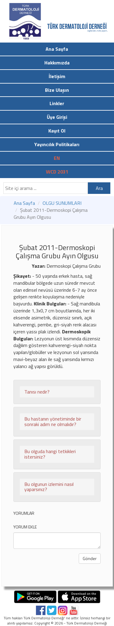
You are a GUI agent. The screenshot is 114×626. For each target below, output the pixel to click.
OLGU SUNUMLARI (62, 203)
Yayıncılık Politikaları (56, 144)
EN (57, 158)
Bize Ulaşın (57, 90)
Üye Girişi (57, 117)
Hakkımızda (57, 62)
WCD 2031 (57, 171)
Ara (99, 188)
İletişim (57, 76)
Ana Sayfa (57, 49)
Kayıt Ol (56, 130)
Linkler (57, 103)
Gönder (90, 558)
